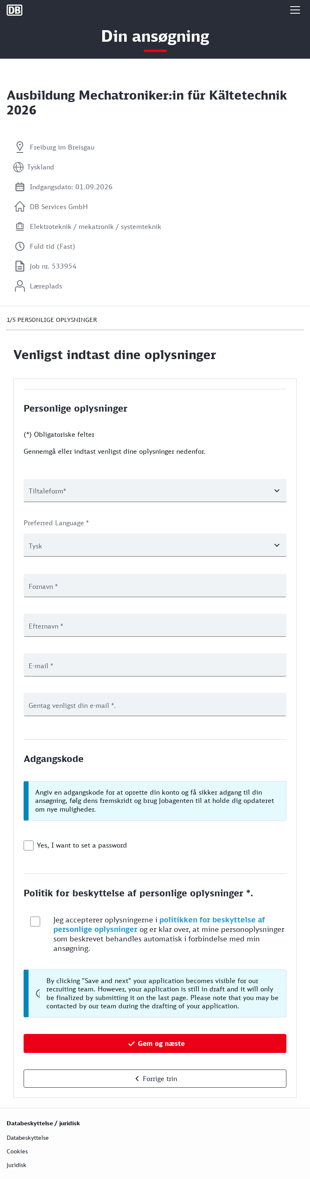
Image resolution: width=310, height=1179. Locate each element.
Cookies (17, 1151)
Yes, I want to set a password (82, 845)
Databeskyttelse (28, 1137)
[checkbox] (29, 845)
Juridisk (16, 1164)
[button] (295, 10)
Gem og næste (161, 1043)
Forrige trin (160, 1078)
